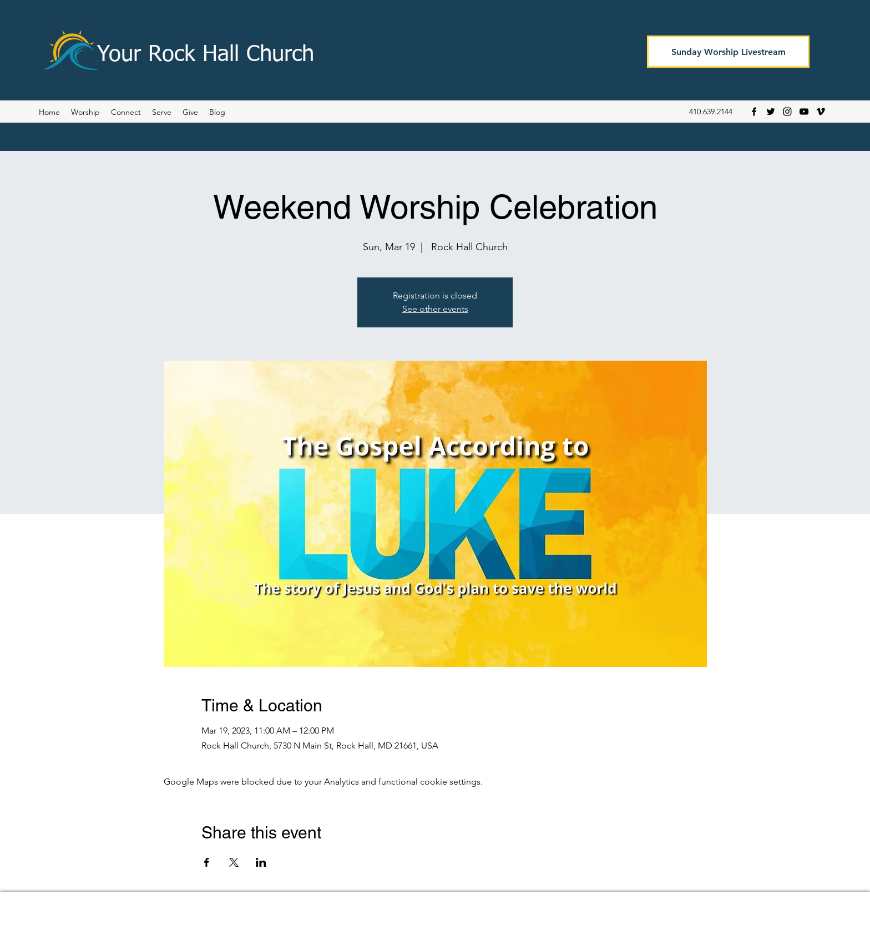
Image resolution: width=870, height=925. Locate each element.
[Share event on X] (234, 862)
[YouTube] (804, 111)
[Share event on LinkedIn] (261, 862)
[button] (217, 112)
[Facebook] (754, 111)
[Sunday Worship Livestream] (728, 52)
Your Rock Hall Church (205, 55)
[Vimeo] (820, 111)
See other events (435, 309)
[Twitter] (770, 111)
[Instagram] (787, 111)
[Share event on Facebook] (206, 862)
